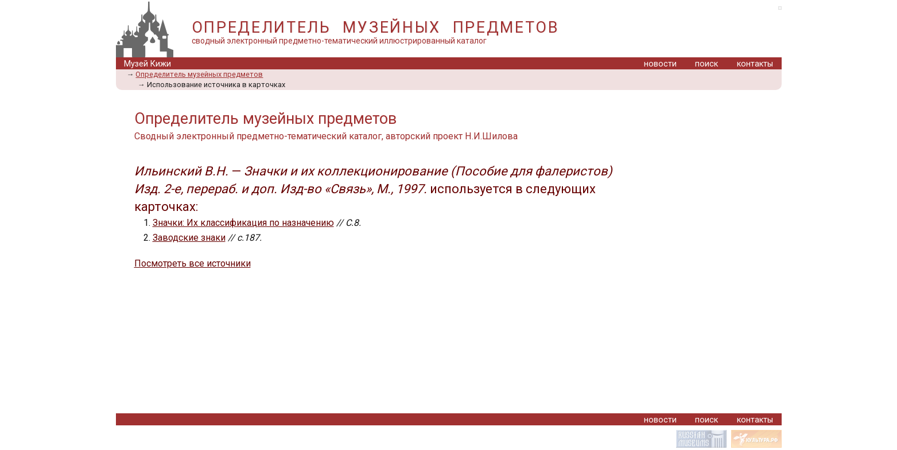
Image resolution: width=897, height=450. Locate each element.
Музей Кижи (147, 64)
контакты (755, 64)
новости (660, 64)
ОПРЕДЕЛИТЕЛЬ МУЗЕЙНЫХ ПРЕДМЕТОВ (376, 27)
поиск (706, 64)
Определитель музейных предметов (199, 74)
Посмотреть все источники (192, 263)
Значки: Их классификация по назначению (243, 222)
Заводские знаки (189, 237)
